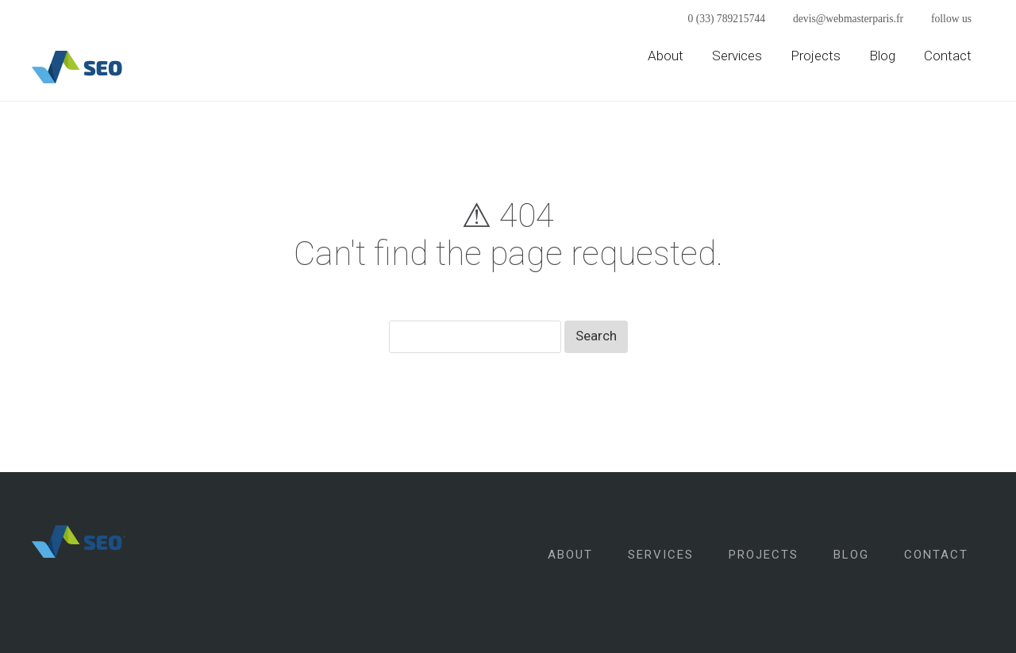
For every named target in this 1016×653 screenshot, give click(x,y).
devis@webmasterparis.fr (848, 19)
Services (737, 55)
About (665, 55)
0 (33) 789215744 (726, 19)
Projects (816, 55)
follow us (951, 19)
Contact (948, 55)
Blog (882, 55)
